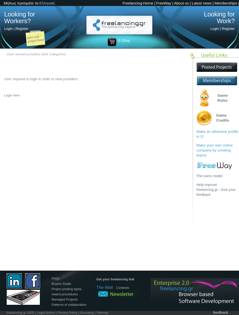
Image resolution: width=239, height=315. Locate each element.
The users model (209, 176)
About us (181, 3)
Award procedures (65, 294)
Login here (11, 95)
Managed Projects (65, 299)
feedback (220, 313)
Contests (122, 288)
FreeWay (163, 3)
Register (21, 29)
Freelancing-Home (137, 3)
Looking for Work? (219, 17)
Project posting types (67, 289)
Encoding (87, 313)
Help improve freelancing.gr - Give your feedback (216, 190)
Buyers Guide (61, 284)
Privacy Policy (68, 313)
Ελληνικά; (47, 3)
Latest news (202, 3)
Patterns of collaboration (69, 305)
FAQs (56, 278)
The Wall (104, 287)
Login (8, 29)
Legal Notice (46, 313)
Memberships (226, 3)
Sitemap (102, 313)
